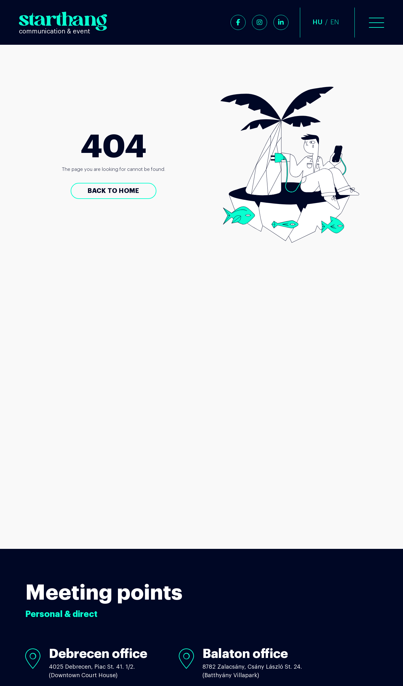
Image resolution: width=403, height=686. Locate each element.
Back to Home (113, 191)
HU (317, 22)
